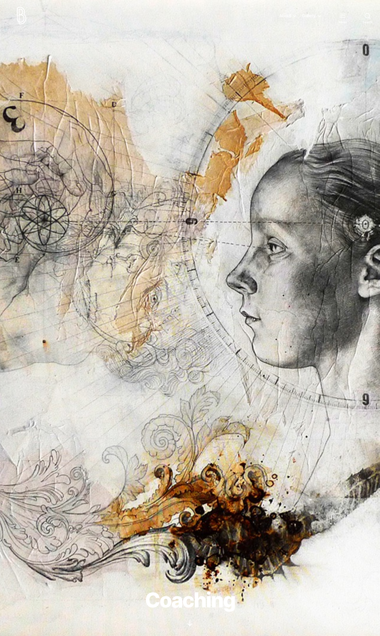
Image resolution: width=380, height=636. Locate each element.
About (285, 17)
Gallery (309, 17)
